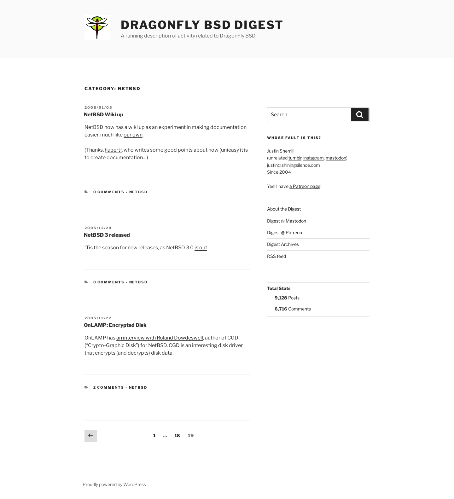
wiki (133, 127)
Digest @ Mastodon (286, 220)
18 (178, 435)
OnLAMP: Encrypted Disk (115, 325)
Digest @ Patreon (284, 232)
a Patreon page (304, 186)
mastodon (336, 157)
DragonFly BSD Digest (202, 25)
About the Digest (284, 209)
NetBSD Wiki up (103, 115)
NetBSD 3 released (107, 235)
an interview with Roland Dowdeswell (159, 338)
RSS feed (276, 256)
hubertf (113, 150)
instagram (313, 157)
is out (201, 248)
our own (133, 135)
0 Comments (109, 192)
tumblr (294, 157)
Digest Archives (283, 244)
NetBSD (138, 192)
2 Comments (109, 387)
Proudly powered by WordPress (114, 484)
